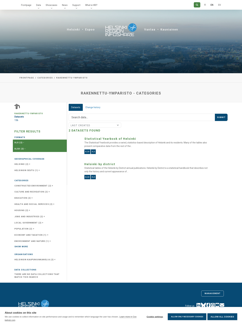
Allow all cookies (222, 316)
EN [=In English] (212, 5)
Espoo (90, 29)
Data (38, 5)
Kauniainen (169, 29)
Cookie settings (154, 316)
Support (76, 5)
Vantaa (149, 29)
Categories (45, 78)
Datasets (75, 107)
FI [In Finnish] (205, 5)
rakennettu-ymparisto (72, 78)
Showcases (51, 5)
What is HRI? (91, 5)
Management (212, 293)
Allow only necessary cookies (186, 316)
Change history (92, 107)
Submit (221, 117)
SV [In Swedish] (219, 5)
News (65, 5)
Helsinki (73, 29)
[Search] (197, 4)
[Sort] (95, 125)
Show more (21, 246)
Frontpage (26, 5)
